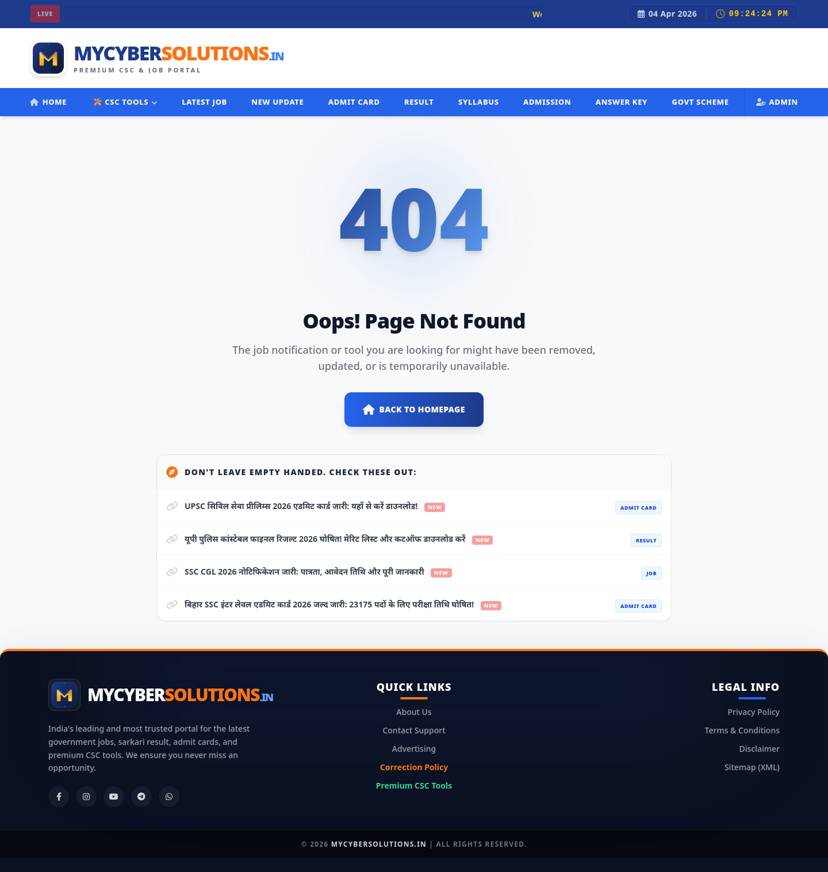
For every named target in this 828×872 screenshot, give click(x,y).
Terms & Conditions (742, 730)
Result (419, 102)
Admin (777, 102)
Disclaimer (759, 748)
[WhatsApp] (169, 796)
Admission (547, 102)
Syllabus (478, 102)
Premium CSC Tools (414, 785)
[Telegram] (141, 796)
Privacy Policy (754, 711)
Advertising (414, 748)
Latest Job (204, 102)
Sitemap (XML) (752, 767)
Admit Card (354, 102)
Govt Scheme (700, 102)
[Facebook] (58, 796)
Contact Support (413, 730)
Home (48, 102)
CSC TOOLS (126, 102)
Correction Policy (414, 767)
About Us (413, 711)
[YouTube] (113, 796)
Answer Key (621, 102)
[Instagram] (86, 796)
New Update (277, 102)
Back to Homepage (414, 409)
